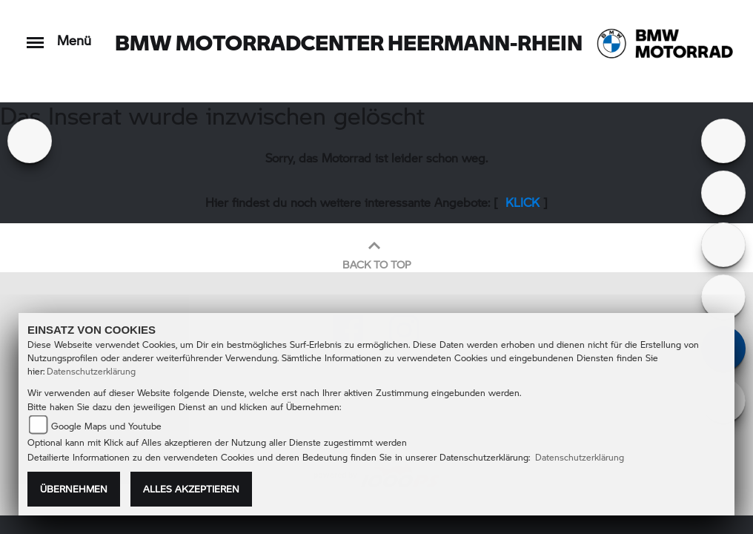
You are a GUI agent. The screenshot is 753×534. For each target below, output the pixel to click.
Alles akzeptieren (191, 489)
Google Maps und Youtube (106, 426)
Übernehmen (73, 489)
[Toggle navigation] (35, 35)
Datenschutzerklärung (91, 371)
